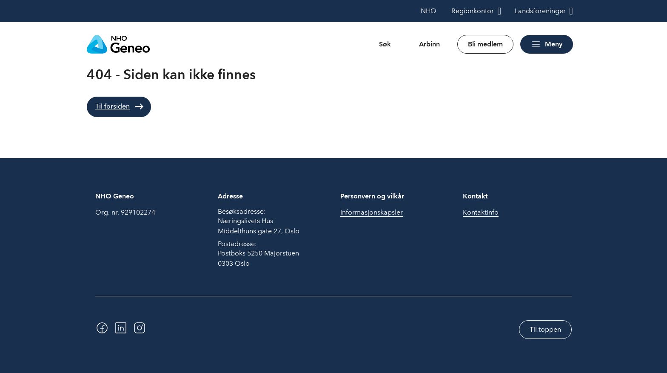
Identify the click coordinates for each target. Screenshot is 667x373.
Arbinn (429, 44)
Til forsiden (112, 106)
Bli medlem (485, 44)
